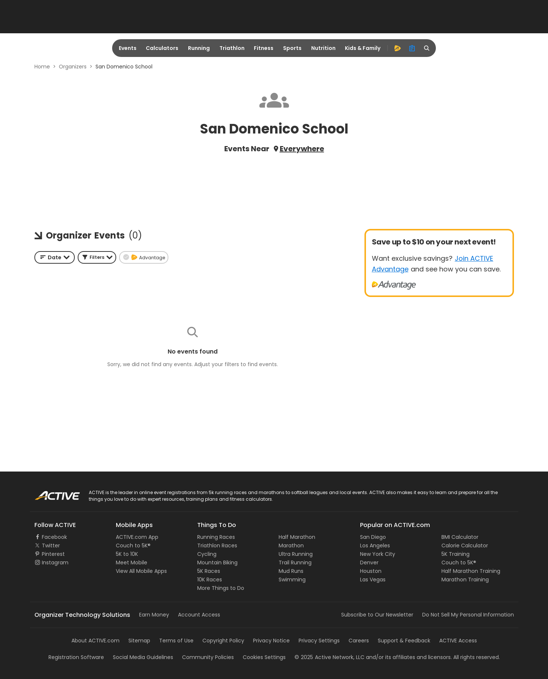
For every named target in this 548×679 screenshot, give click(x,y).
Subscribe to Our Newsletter (377, 614)
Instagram (55, 562)
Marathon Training (465, 579)
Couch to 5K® (133, 545)
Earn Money (154, 614)
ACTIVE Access (458, 640)
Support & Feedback (404, 640)
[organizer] (412, 48)
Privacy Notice (271, 640)
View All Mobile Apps (141, 571)
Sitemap (139, 640)
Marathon (291, 545)
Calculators (162, 48)
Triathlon (232, 48)
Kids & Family (362, 48)
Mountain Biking (217, 562)
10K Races (209, 579)
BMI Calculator (459, 537)
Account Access (199, 614)
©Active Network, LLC (329, 657)
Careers (359, 640)
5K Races (208, 571)
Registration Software (76, 657)
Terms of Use (176, 640)
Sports (292, 48)
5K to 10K (127, 554)
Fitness (263, 48)
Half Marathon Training (470, 571)
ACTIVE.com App (137, 537)
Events (128, 48)
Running (199, 48)
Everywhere (302, 148)
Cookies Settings (264, 657)
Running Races (216, 537)
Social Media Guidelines (143, 657)
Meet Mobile (131, 562)
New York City (377, 554)
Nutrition (323, 48)
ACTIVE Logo (50, 493)
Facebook (54, 537)
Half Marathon (297, 537)
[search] (427, 48)
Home (42, 66)
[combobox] (54, 257)
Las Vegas (373, 579)
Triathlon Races (217, 545)
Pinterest (53, 554)
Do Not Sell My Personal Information (468, 614)
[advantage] (397, 48)
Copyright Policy (223, 640)
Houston (370, 571)
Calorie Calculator (464, 545)
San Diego (373, 537)
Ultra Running (296, 554)
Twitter (51, 545)
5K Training (455, 554)
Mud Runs (291, 571)
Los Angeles (375, 545)
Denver (369, 562)
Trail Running (295, 562)
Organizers (73, 66)
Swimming (292, 579)
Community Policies (208, 657)
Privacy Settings (319, 640)
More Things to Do (220, 588)
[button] (97, 257)
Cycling (206, 554)
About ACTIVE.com (95, 640)
